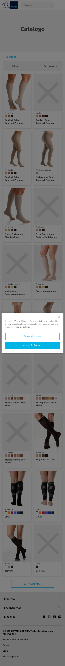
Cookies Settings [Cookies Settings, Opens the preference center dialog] (32, 336)
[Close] (58, 317)
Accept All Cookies (32, 345)
